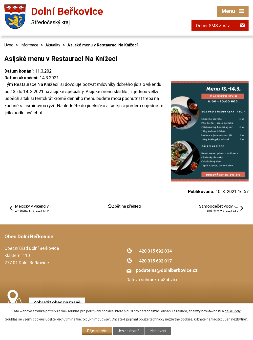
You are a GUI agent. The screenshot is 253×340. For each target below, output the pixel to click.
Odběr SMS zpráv (213, 25)
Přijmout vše (97, 331)
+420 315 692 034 (154, 251)
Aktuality (52, 45)
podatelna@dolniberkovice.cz (167, 270)
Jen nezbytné (128, 331)
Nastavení (158, 331)
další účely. (233, 311)
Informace (29, 45)
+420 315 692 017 (154, 260)
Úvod (8, 45)
